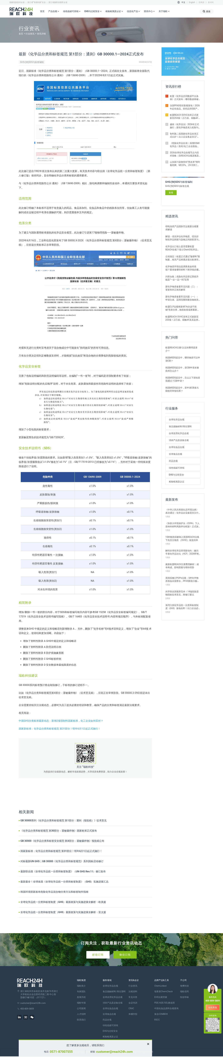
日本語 (201, 2)
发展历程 (81, 997)
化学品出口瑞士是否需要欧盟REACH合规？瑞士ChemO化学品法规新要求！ (182, 248)
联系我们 (81, 1019)
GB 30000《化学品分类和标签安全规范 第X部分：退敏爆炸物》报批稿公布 (62, 840)
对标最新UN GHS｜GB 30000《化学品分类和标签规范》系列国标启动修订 (61, 861)
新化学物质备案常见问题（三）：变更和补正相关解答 (181, 288)
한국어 (211, 2)
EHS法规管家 (160, 997)
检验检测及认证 (114, 11)
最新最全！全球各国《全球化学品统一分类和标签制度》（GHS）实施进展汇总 (64, 881)
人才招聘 (81, 1014)
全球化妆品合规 (176, 447)
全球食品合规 (175, 454)
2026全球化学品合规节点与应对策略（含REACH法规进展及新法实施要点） (184, 154)
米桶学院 (132, 1014)
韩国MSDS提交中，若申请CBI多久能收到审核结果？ (182, 389)
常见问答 (132, 997)
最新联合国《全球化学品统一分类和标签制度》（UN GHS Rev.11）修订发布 (63, 871)
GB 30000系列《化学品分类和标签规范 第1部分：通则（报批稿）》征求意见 (63, 820)
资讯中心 (149, 11)
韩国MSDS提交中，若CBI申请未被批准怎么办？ (182, 369)
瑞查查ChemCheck (163, 991)
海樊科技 (184, 986)
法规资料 (132, 991)
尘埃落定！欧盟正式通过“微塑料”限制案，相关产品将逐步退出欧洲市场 (182, 258)
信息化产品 (133, 11)
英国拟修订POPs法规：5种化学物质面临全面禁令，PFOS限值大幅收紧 (182, 580)
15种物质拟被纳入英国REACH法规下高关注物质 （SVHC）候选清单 (182, 538)
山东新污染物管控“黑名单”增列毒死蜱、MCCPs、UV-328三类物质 (185, 164)
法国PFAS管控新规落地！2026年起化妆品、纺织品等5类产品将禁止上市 (185, 107)
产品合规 (53, 11)
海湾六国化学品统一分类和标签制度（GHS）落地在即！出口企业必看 (181, 607)
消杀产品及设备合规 (179, 440)
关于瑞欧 (164, 11)
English (192, 2)
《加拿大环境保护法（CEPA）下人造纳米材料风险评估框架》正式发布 (182, 525)
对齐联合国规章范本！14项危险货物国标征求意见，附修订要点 (182, 593)
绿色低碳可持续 (72, 11)
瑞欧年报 (81, 1003)
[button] (199, 73)
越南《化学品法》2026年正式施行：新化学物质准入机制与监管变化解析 (184, 126)
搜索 (206, 11)
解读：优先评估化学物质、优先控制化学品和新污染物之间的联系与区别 (181, 238)
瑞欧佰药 (184, 991)
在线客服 (212, 1007)
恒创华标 (184, 997)
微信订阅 (125, 954)
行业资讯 (30, 33)
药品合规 (173, 461)
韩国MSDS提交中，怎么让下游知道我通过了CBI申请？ (182, 379)
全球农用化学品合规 (179, 433)
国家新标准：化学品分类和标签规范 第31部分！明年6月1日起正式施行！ (59, 728)
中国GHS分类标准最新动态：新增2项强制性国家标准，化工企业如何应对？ (61, 720)
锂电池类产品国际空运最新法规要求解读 (181, 228)
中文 (183, 2)
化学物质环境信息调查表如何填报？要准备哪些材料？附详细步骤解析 (181, 268)
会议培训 (132, 1003)
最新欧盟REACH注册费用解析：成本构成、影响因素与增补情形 (182, 566)
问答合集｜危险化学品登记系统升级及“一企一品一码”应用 (181, 278)
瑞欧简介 (81, 986)
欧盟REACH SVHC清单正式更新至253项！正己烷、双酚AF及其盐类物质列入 (185, 117)
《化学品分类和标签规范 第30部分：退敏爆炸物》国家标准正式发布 (58, 830)
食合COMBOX (161, 1014)
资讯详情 (41, 33)
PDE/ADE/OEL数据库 (164, 1003)
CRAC (131, 1008)
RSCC (157, 1019)
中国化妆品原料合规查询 (166, 1008)
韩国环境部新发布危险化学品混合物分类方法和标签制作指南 (54, 891)
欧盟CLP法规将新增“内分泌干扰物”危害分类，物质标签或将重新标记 (182, 308)
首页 (42, 11)
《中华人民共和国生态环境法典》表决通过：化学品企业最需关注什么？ (181, 511)
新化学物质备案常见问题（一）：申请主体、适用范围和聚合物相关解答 (181, 298)
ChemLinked (160, 986)
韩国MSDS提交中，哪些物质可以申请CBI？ (182, 359)
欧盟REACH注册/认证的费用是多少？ (181, 349)
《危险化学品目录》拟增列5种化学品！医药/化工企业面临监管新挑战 (185, 145)
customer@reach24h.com (114, 1052)
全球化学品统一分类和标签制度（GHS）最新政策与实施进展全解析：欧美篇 (63, 902)
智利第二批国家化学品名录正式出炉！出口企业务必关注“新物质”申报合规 (184, 135)
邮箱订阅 (98, 954)
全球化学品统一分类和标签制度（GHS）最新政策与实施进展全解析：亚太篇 (63, 912)
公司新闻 (81, 1008)
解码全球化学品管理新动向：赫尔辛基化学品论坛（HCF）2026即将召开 (182, 552)
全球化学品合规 (176, 419)
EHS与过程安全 (93, 11)
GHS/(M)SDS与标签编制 (32, 62)
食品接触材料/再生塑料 (180, 426)
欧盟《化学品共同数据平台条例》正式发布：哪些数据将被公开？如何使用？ (184, 98)
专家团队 (81, 991)
